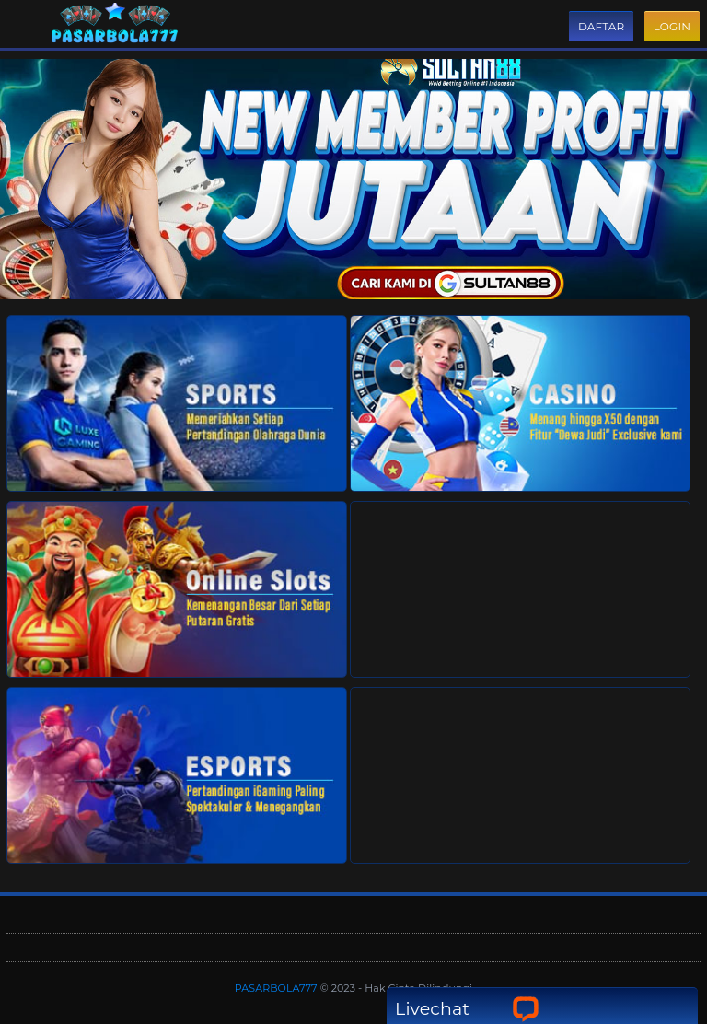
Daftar (601, 26)
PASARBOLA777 (277, 988)
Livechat (467, 1008)
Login (672, 26)
